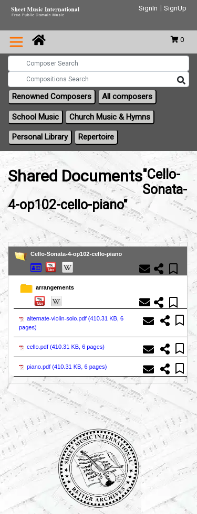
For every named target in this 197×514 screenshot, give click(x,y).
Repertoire (96, 137)
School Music (35, 117)
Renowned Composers (51, 96)
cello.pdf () (62, 347)
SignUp (175, 8)
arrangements (55, 287)
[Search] (181, 80)
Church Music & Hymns (109, 117)
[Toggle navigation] (16, 42)
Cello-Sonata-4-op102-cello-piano (76, 254)
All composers (127, 96)
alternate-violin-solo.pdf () (71, 322)
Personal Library (40, 137)
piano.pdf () (63, 366)
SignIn (148, 8)
